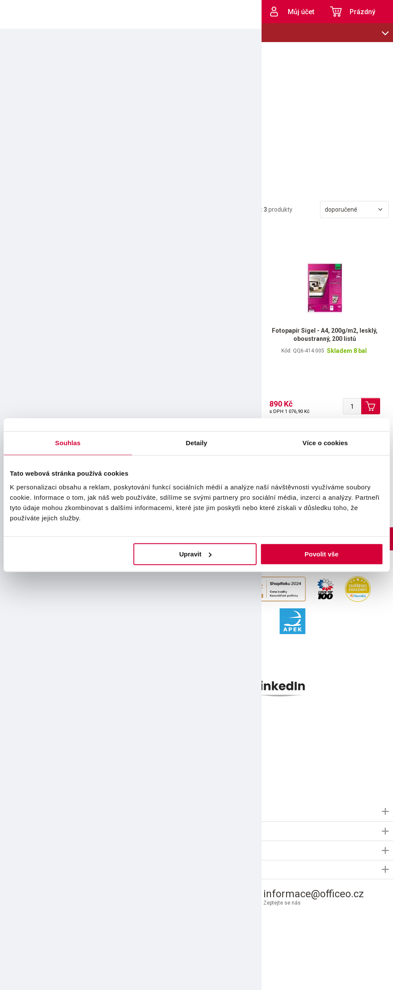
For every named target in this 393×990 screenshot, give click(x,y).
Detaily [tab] (196, 442)
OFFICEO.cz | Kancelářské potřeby (30, 12)
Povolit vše (321, 554)
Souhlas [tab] (67, 442)
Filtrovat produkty (35, 210)
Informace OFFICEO (30, 811)
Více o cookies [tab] (325, 442)
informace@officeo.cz (313, 894)
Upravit (195, 554)
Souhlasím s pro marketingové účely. (80, 767)
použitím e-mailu (67, 767)
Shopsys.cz (234, 974)
